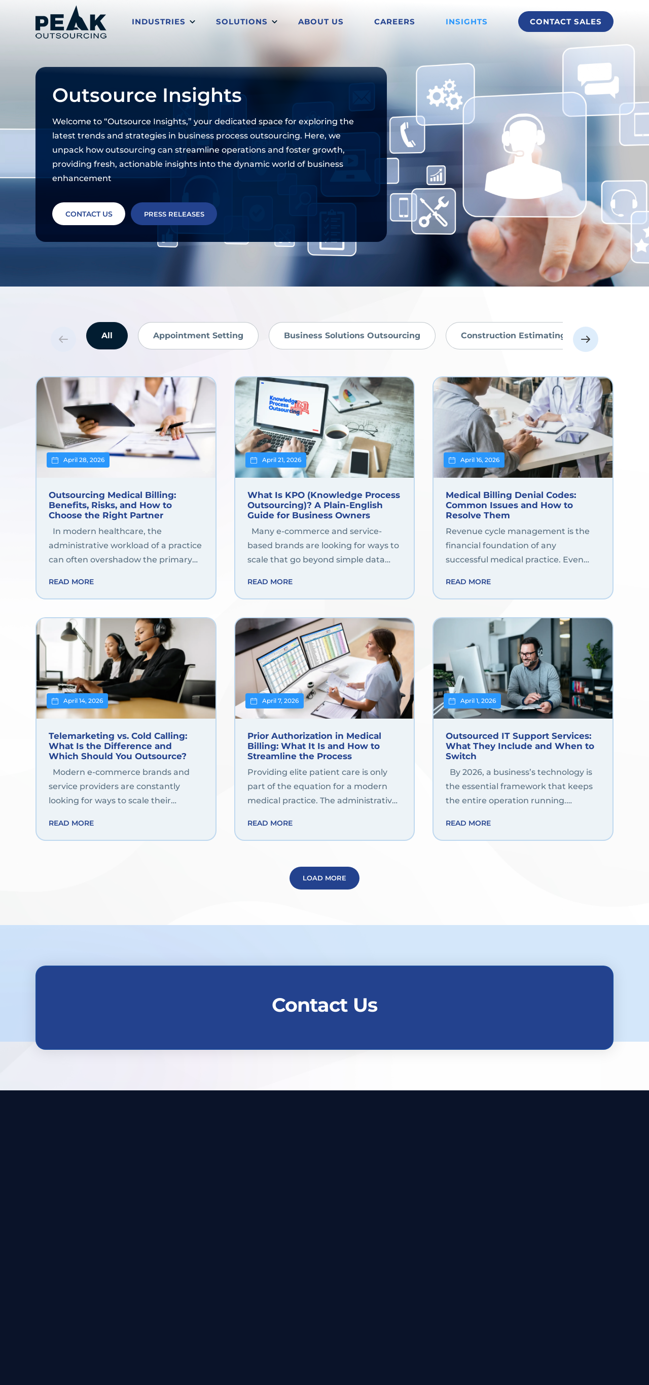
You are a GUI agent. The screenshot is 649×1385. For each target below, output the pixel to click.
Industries (159, 21)
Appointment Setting (198, 335)
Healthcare (276, 1279)
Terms (427, 1367)
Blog (501, 1212)
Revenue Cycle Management (406, 1212)
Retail (267, 1319)
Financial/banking (288, 1225)
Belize (285, 1140)
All (107, 335)
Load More (324, 886)
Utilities (270, 1252)
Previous (63, 339)
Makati (250, 1140)
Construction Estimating (513, 335)
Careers (394, 21)
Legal (266, 1212)
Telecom (272, 1265)
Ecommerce (279, 1292)
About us (321, 21)
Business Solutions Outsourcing (352, 335)
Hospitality (276, 1239)
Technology (277, 1306)
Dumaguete (329, 1140)
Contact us (591, 1239)
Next (585, 339)
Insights (467, 21)
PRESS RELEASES (185, 212)
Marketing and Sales (392, 1292)
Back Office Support (392, 1279)
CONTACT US (92, 212)
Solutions (242, 21)
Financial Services (387, 1265)
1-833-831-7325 (587, 1140)
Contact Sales (566, 21)
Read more (71, 585)
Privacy (397, 1367)
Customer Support (389, 1225)
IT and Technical (384, 1239)
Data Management (389, 1252)
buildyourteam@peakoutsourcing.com (462, 1140)
